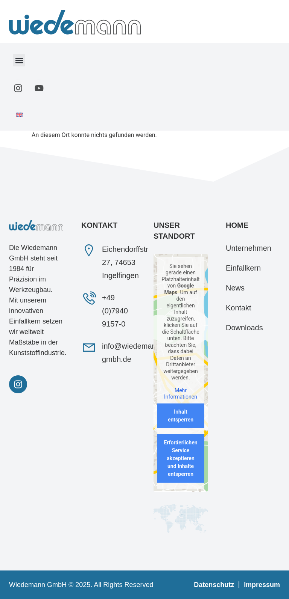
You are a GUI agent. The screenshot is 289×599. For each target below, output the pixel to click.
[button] (19, 60)
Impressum (262, 584)
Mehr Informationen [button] (180, 393)
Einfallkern (243, 268)
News (235, 288)
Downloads (244, 328)
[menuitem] (19, 114)
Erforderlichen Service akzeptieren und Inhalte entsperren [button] (180, 458)
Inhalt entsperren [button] (180, 416)
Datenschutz (214, 584)
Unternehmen (248, 248)
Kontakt (238, 308)
